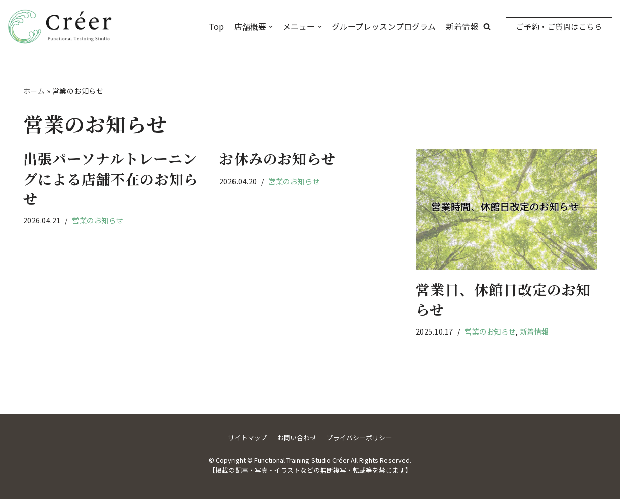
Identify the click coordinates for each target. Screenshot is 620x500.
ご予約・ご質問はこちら (559, 26)
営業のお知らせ (98, 220)
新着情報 (462, 26)
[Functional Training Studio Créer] (60, 26)
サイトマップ (247, 438)
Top (216, 26)
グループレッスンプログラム (384, 26)
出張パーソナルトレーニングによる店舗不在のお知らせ (110, 178)
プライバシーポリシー (359, 438)
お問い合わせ (297, 438)
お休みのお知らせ (277, 159)
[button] (487, 26)
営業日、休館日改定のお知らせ (503, 299)
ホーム (34, 91)
